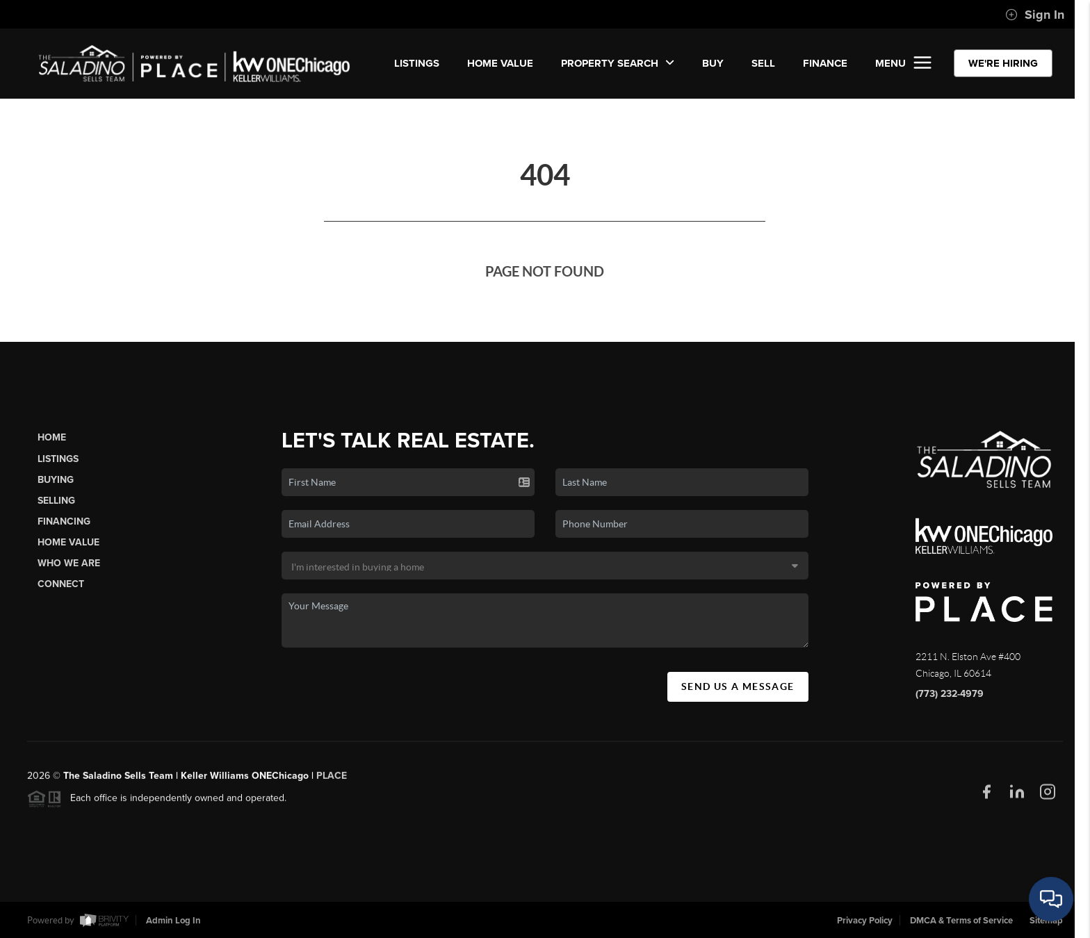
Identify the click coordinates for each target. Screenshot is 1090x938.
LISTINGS (416, 63)
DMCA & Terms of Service (961, 920)
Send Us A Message (738, 686)
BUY (713, 63)
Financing (64, 521)
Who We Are (69, 563)
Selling (56, 501)
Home (52, 437)
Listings (58, 459)
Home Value (500, 63)
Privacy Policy (865, 920)
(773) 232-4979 (950, 694)
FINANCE (825, 63)
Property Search (617, 63)
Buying (56, 480)
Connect (61, 584)
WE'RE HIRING (1003, 63)
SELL (763, 63)
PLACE (331, 781)
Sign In (1034, 15)
